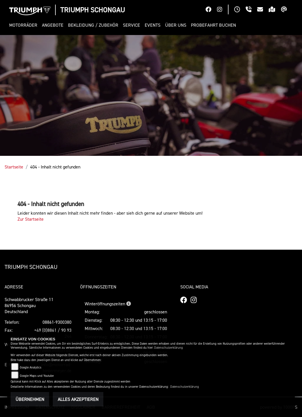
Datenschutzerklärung (168, 348)
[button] (24, 25)
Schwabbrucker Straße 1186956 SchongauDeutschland (29, 305)
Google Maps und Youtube (37, 376)
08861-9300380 (56, 322)
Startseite (14, 167)
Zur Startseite (31, 219)
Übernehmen (30, 399)
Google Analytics (30, 367)
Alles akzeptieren (78, 399)
